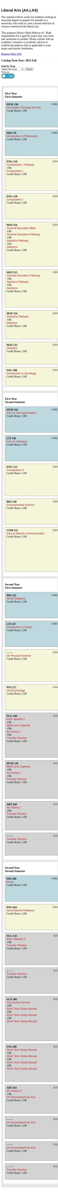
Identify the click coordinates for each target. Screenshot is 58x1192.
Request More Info (11, 54)
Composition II (15, 470)
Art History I (14, 731)
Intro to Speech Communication (25, 533)
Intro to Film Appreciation (21, 412)
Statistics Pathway (17, 240)
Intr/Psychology (16, 690)
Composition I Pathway (20, 164)
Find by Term (8, 66)
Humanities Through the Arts (24, 107)
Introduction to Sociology (21, 373)
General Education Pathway (23, 234)
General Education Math (21, 228)
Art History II (14, 1090)
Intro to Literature (17, 441)
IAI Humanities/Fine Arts (21, 1097)
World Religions (16, 598)
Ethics (10, 881)
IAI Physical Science (19, 655)
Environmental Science (20, 504)
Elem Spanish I (16, 719)
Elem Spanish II (16, 939)
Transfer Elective (17, 737)
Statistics (12, 246)
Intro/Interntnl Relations (20, 910)
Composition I (15, 170)
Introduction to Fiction (19, 627)
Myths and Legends (18, 725)
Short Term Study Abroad (22, 1008)
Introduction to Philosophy (22, 136)
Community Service (18, 1002)
